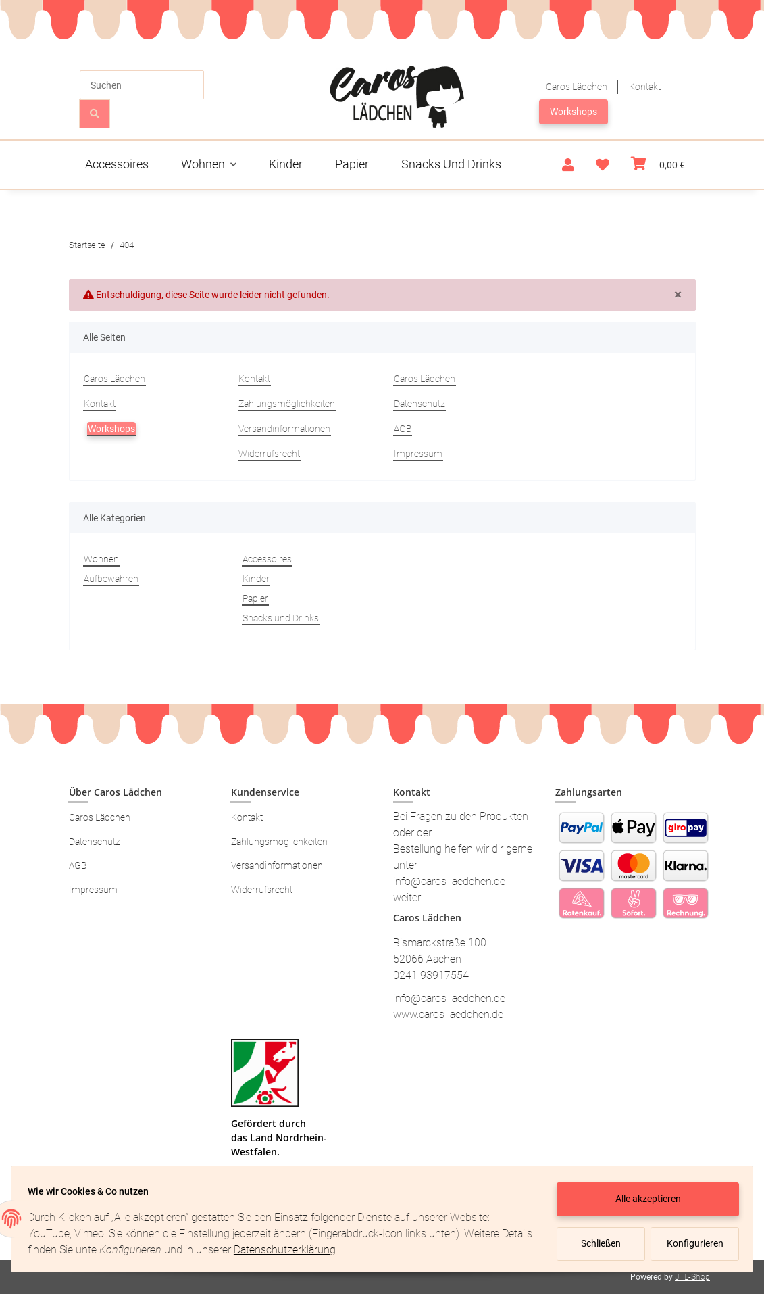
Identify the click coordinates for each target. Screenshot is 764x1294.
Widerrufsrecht (269, 453)
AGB (402, 428)
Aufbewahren (111, 578)
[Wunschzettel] (602, 165)
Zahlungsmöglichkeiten (286, 403)
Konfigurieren (690, 1243)
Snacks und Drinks (281, 618)
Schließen (595, 1243)
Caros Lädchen (576, 86)
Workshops (573, 111)
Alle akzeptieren (643, 1198)
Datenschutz (419, 403)
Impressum (418, 453)
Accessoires (267, 559)
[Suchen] (142, 84)
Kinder (256, 578)
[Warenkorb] (658, 165)
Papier (255, 598)
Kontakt (645, 86)
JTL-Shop (692, 1277)
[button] (568, 165)
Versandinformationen (284, 428)
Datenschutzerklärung (323, 1249)
